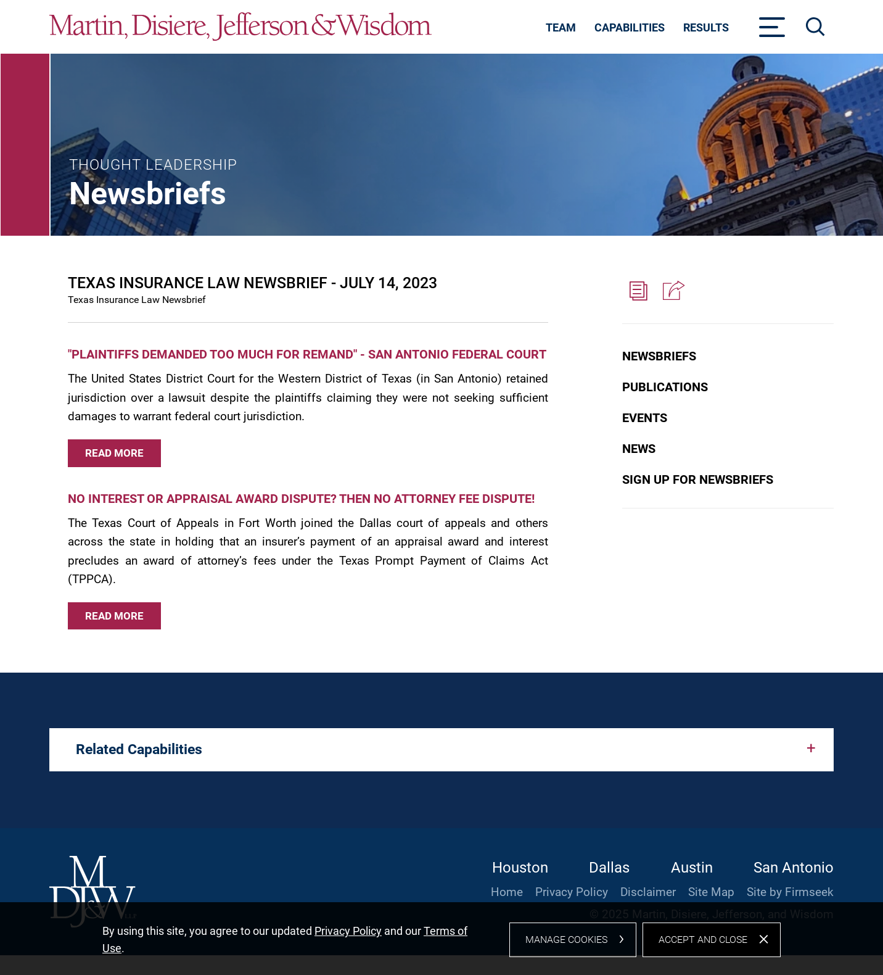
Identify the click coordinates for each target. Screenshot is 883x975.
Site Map (711, 892)
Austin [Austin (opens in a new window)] (692, 867)
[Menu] (772, 31)
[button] (672, 291)
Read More (114, 453)
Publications (665, 387)
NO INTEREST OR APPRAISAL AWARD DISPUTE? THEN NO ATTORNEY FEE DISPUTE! (301, 498)
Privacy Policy (571, 892)
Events (644, 417)
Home (507, 892)
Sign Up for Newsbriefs (697, 479)
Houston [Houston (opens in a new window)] (520, 867)
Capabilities (629, 27)
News (638, 448)
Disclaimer (648, 892)
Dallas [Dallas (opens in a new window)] (609, 867)
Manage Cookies (566, 946)
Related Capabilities (139, 749)
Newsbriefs (659, 356)
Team (561, 27)
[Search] (815, 26)
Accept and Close (703, 946)
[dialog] (441, 942)
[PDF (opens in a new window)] (638, 291)
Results (706, 27)
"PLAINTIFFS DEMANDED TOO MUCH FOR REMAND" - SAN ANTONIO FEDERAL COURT (307, 354)
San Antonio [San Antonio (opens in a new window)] (794, 867)
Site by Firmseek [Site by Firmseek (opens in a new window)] (790, 892)
